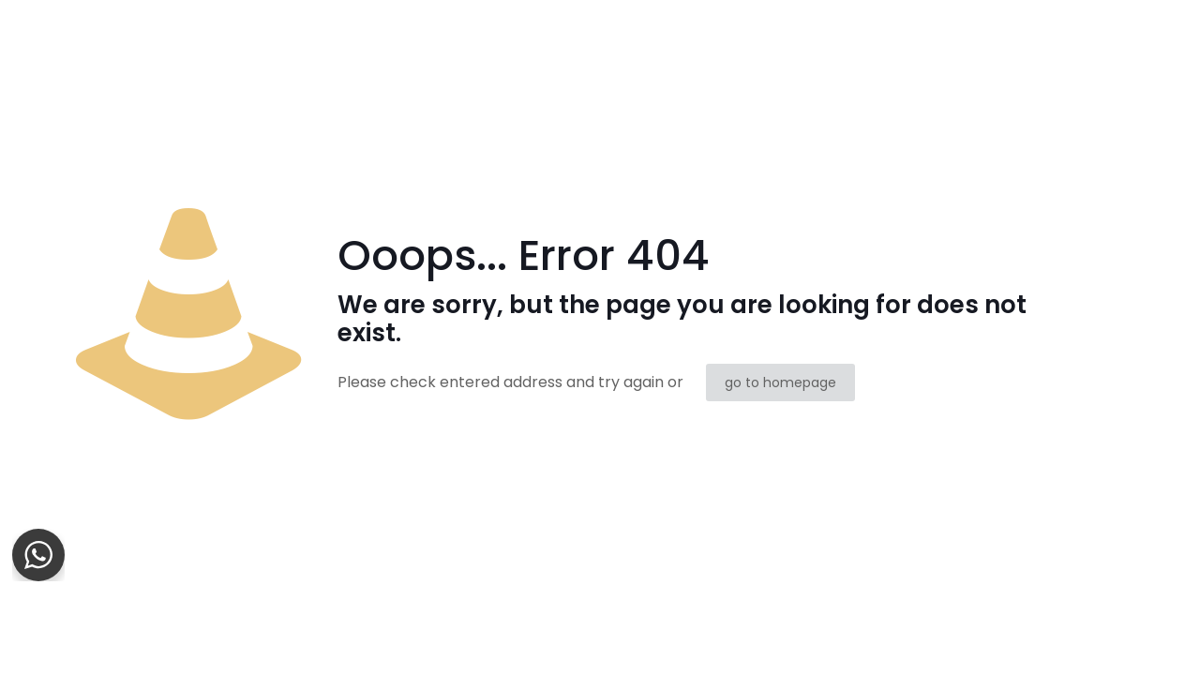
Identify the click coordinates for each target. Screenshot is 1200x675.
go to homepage (780, 382)
